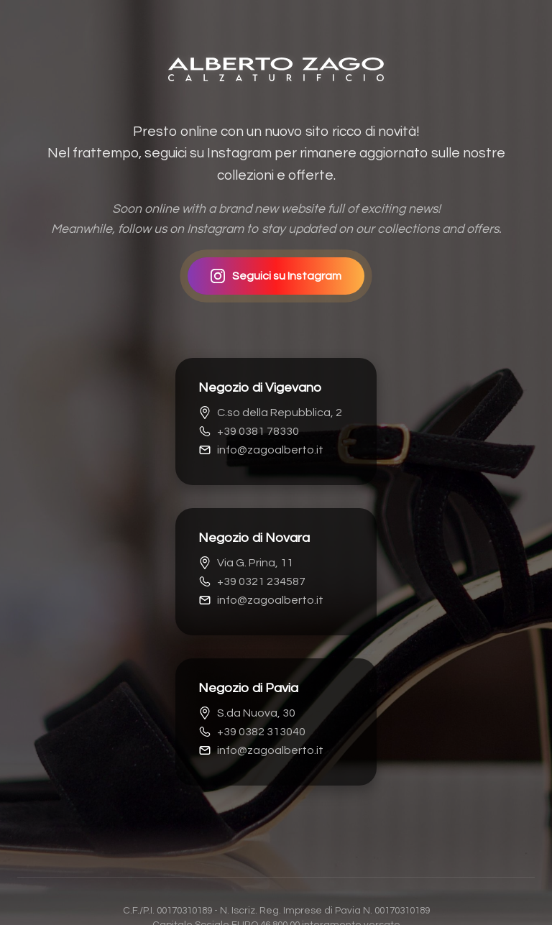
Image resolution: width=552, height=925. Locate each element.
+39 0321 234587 (251, 581)
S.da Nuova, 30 (246, 713)
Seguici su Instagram (276, 276)
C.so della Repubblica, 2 (270, 412)
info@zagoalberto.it (260, 449)
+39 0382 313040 (251, 731)
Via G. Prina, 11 (245, 562)
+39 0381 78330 (248, 431)
